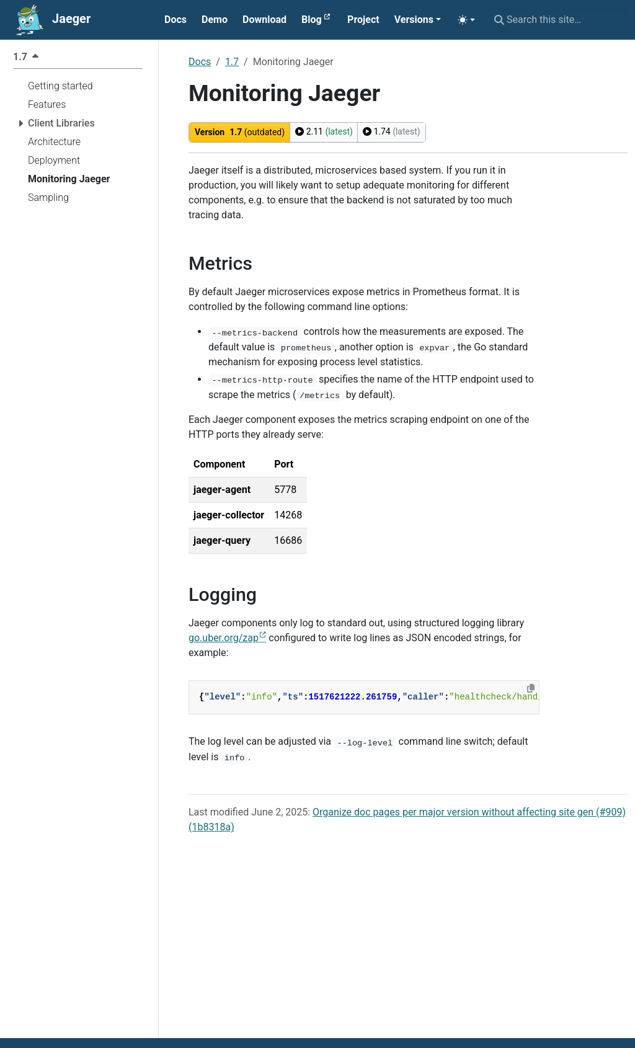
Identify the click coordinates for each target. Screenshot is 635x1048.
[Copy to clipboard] (531, 688)
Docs (200, 62)
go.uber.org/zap (224, 638)
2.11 (324, 131)
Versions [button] (413, 19)
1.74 (391, 131)
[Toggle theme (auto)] (466, 19)
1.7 (232, 62)
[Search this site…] (557, 20)
